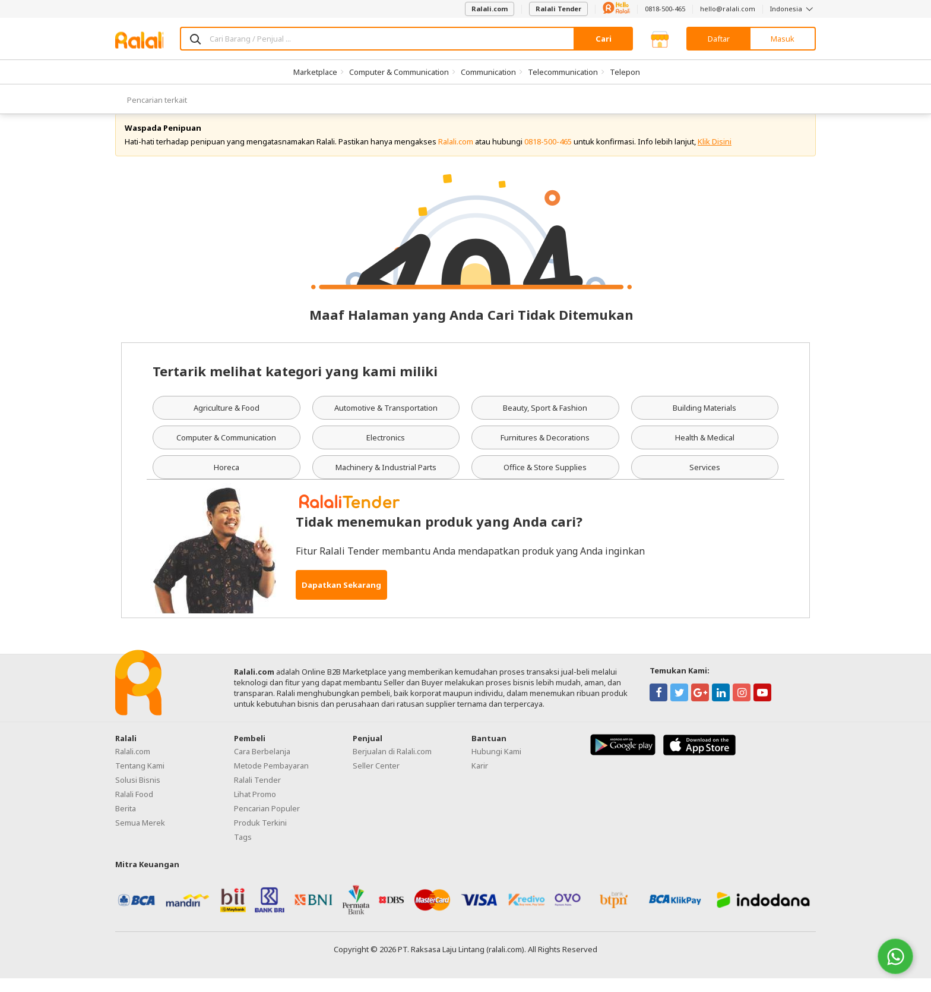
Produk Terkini (260, 835)
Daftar (719, 38)
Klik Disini (715, 154)
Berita (125, 821)
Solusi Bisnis (137, 793)
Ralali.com (489, 8)
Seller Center (376, 778)
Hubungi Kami (496, 764)
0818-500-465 (665, 8)
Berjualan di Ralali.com (392, 764)
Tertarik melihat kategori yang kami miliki (295, 384)
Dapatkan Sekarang (341, 598)
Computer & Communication (399, 72)
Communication (488, 72)
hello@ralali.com (727, 8)
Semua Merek (140, 835)
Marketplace (315, 72)
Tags (243, 850)
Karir (479, 778)
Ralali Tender (558, 8)
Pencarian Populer (267, 821)
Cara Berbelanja (262, 764)
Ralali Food (134, 807)
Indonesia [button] (793, 8)
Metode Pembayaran (271, 778)
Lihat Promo (255, 807)
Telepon (625, 72)
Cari (604, 38)
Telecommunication (563, 72)
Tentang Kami (139, 778)
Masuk (782, 38)
